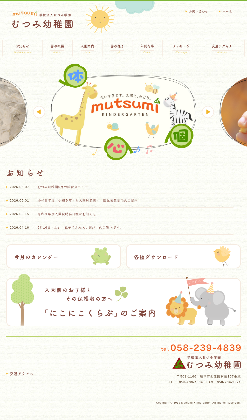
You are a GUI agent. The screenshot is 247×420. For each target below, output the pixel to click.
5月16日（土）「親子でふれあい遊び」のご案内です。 (81, 227)
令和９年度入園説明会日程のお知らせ (67, 214)
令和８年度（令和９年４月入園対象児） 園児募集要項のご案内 (88, 200)
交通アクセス (22, 374)
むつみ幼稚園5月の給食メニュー (63, 187)
